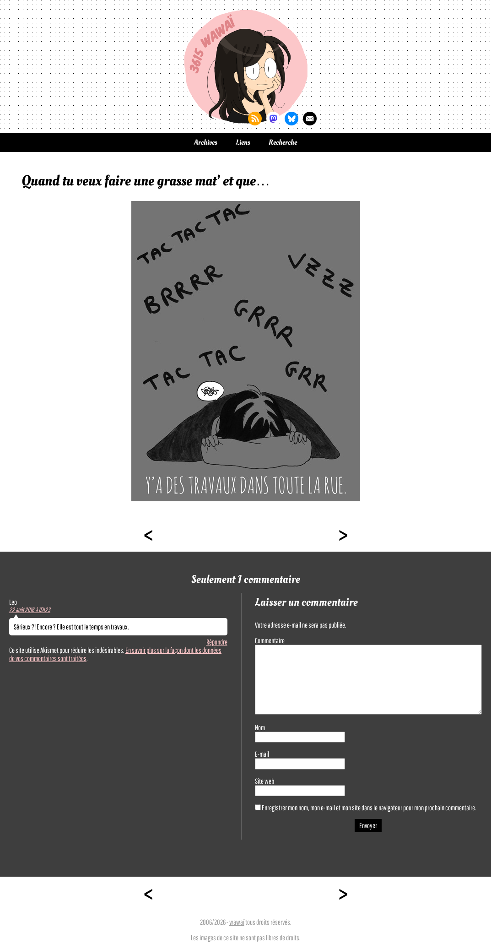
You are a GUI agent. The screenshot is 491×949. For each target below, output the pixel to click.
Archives (205, 142)
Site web (264, 781)
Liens (243, 142)
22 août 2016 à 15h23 (29, 609)
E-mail (262, 754)
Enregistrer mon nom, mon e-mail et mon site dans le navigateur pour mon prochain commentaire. (369, 807)
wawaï (236, 922)
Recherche (283, 142)
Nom (260, 727)
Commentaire (270, 640)
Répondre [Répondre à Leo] (216, 642)
